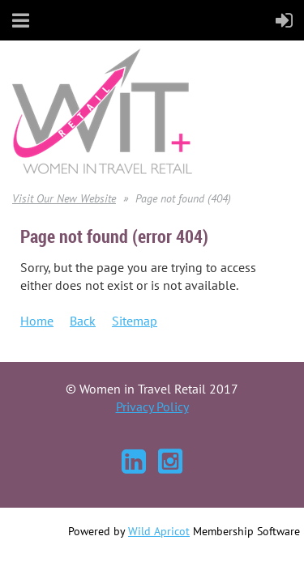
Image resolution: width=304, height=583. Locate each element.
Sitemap (134, 321)
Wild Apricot (159, 531)
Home (37, 321)
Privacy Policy (152, 406)
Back (83, 321)
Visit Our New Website (64, 198)
